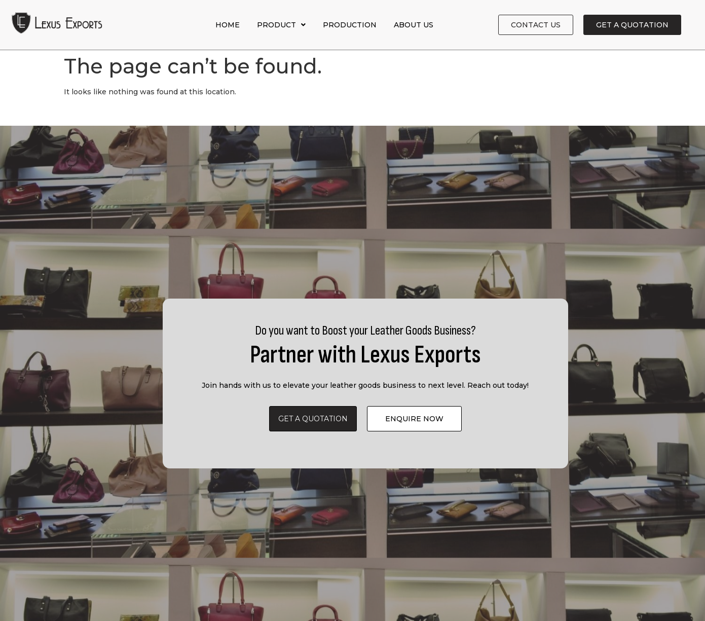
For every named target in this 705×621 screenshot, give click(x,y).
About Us (413, 24)
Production (350, 24)
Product (281, 24)
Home (227, 24)
